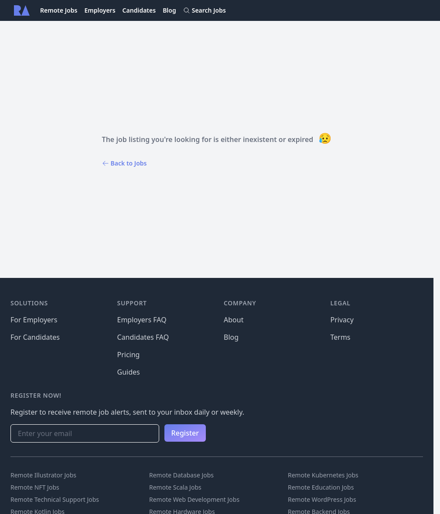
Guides (128, 372)
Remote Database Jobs (181, 475)
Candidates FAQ (143, 337)
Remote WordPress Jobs (322, 499)
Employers (99, 10)
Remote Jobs (58, 10)
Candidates (139, 10)
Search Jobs (204, 10)
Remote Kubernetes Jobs (323, 475)
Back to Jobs (124, 163)
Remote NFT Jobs (34, 487)
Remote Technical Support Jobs (54, 499)
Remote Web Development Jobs (194, 499)
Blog (169, 10)
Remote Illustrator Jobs (43, 475)
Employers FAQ (142, 320)
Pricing (128, 354)
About (233, 320)
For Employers (33, 320)
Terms (341, 337)
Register (185, 433)
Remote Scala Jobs (175, 487)
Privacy (342, 320)
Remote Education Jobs (321, 487)
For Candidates (35, 337)
